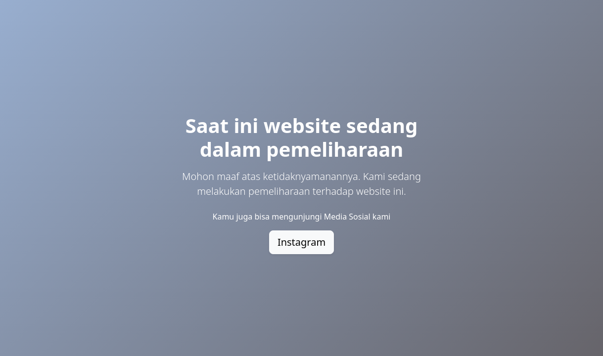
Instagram (301, 242)
